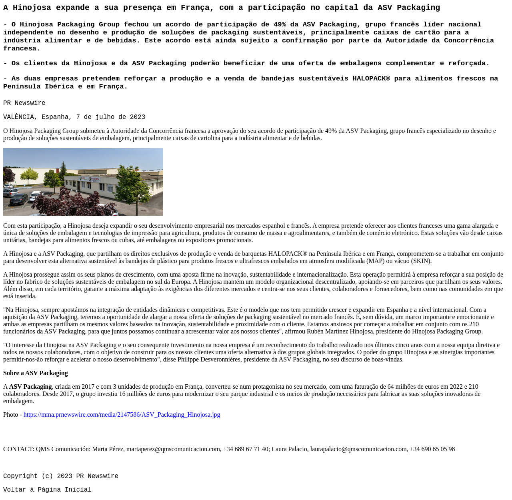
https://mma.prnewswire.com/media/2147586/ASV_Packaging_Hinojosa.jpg (122, 414)
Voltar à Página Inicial (47, 490)
